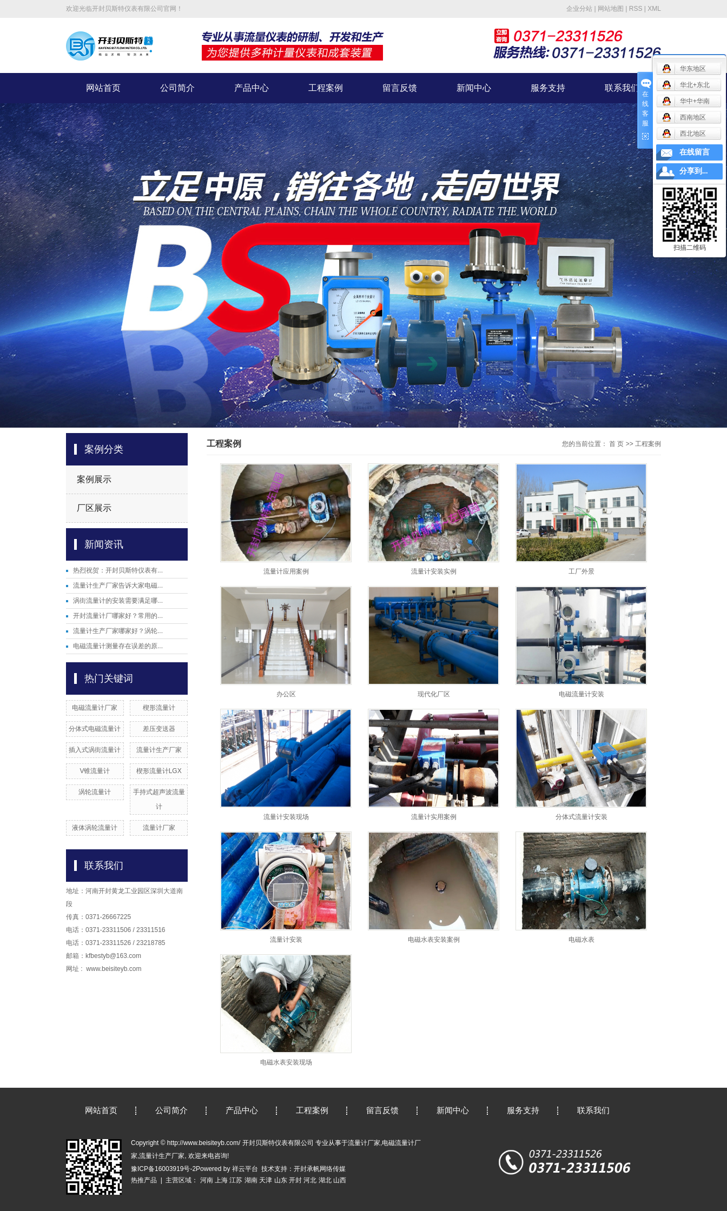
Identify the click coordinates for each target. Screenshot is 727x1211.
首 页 (616, 444)
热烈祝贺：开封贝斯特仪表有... (118, 570)
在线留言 (694, 152)
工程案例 (325, 87)
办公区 (286, 694)
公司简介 (177, 87)
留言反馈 (399, 87)
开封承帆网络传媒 (320, 1169)
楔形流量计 (159, 707)
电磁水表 (581, 939)
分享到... (693, 171)
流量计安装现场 (286, 817)
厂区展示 (94, 508)
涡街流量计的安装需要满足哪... (118, 600)
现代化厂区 (434, 694)
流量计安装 (286, 939)
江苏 (235, 1180)
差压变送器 (159, 729)
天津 (265, 1180)
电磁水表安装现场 (286, 1062)
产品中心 (251, 87)
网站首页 (103, 87)
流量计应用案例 (286, 571)
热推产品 (144, 1180)
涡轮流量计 (94, 792)
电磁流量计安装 (581, 694)
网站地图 (611, 8)
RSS (636, 8)
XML (654, 8)
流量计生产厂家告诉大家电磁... (118, 585)
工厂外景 (581, 571)
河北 (309, 1180)
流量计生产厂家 (159, 750)
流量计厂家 (159, 827)
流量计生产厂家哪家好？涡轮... (118, 631)
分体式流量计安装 (581, 817)
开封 (295, 1180)
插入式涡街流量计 (95, 750)
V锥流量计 (95, 771)
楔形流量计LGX (159, 771)
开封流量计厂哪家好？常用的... (118, 616)
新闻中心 (474, 87)
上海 (221, 1180)
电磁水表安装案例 (434, 939)
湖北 (325, 1180)
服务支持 (548, 87)
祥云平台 (245, 1169)
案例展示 (94, 479)
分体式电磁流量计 (95, 729)
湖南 (250, 1180)
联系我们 (622, 87)
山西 (339, 1180)
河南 (206, 1180)
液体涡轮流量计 (94, 827)
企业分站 (579, 8)
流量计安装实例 (434, 571)
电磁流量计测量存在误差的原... (118, 646)
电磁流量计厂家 (94, 707)
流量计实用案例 (434, 817)
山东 (280, 1180)
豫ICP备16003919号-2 (163, 1169)
